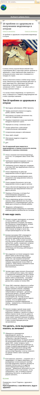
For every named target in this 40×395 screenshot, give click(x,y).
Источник (6, 378)
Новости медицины (31, 31)
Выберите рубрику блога (20, 17)
